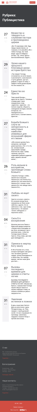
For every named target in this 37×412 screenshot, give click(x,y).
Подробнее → (6, 358)
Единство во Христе (18, 92)
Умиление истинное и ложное (21, 300)
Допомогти (32, 2)
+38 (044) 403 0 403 (13, 388)
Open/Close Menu (3, 2)
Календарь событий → (8, 374)
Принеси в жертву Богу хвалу (21, 244)
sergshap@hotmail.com (12, 389)
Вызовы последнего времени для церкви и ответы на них (20, 272)
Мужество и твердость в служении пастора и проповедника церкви (21, 38)
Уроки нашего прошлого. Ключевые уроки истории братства (21, 67)
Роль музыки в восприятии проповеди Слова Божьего (20, 168)
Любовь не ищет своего (20, 194)
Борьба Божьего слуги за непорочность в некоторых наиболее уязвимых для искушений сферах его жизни (21, 130)
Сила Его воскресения (18, 219)
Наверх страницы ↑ (18, 407)
